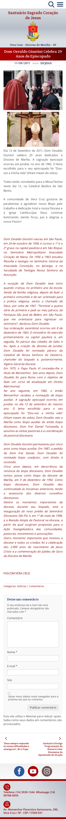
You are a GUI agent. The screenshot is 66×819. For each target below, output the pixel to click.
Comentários (36, 586)
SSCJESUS (46, 63)
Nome (12, 652)
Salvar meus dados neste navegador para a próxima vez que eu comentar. (33, 698)
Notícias (22, 586)
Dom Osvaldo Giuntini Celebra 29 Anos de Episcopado (33, 53)
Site (9, 680)
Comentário (15, 618)
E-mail (12, 666)
